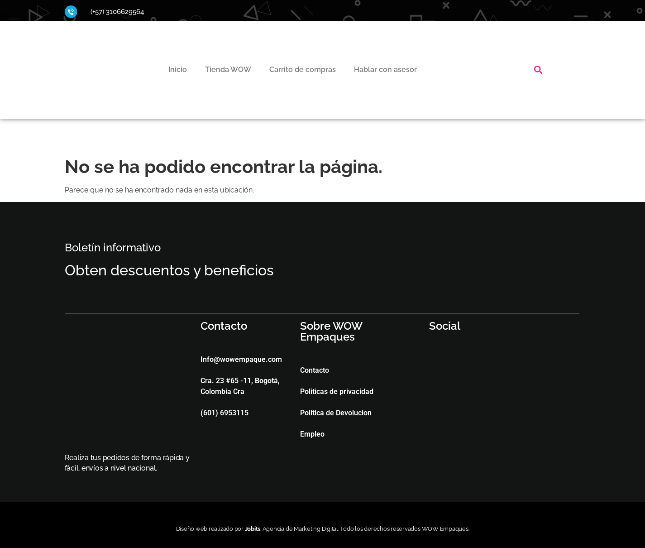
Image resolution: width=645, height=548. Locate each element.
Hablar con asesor (385, 69)
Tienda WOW (228, 69)
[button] (537, 69)
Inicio (177, 69)
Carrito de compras (302, 69)
